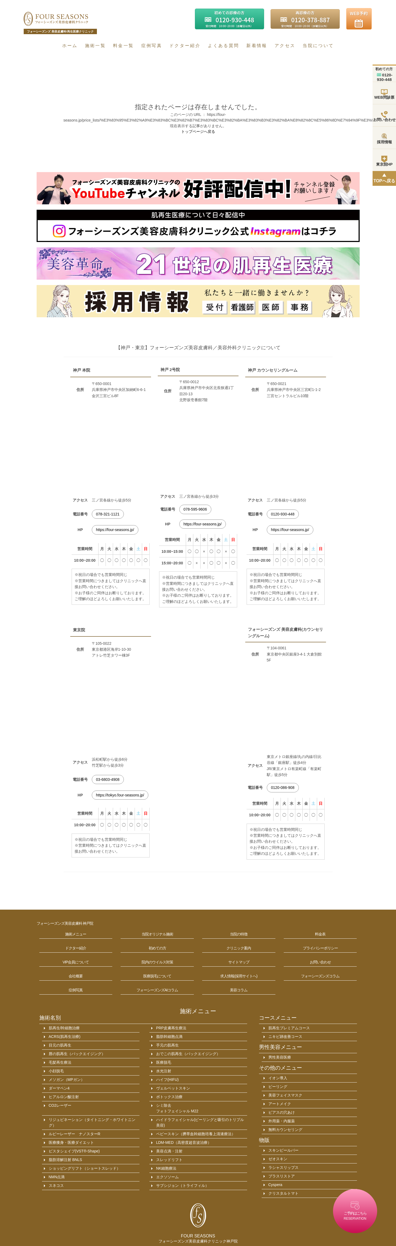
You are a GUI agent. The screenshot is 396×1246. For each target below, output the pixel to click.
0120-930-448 (283, 514)
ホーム (70, 45)
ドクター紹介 (185, 45)
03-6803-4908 (108, 779)
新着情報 (256, 45)
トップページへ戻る (198, 131)
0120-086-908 (283, 787)
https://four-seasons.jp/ (115, 530)
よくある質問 (223, 45)
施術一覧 (95, 45)
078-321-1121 (108, 514)
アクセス (285, 45)
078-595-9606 (195, 509)
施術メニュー (198, 1011)
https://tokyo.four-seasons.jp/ (120, 795)
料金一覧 (123, 45)
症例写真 (151, 45)
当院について (318, 45)
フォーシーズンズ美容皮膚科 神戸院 (65, 923)
